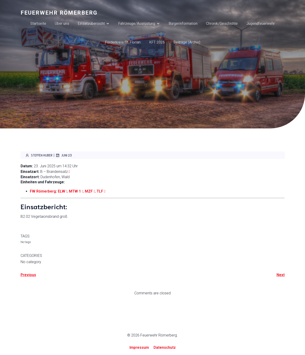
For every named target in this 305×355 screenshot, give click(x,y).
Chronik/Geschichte (222, 23)
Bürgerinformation (183, 23)
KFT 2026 (157, 42)
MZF (89, 191)
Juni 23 (63, 155)
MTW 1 (75, 191)
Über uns (62, 23)
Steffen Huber (38, 155)
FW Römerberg (43, 191)
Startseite (38, 23)
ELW (61, 191)
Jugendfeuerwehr (260, 23)
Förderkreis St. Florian (123, 42)
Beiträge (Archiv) (186, 42)
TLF (100, 191)
